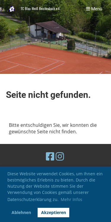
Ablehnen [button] (21, 212)
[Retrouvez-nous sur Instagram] (60, 156)
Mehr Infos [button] (71, 199)
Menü (94, 9)
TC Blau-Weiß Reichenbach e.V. (40, 9)
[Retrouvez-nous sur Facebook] (50, 156)
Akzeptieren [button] (53, 212)
